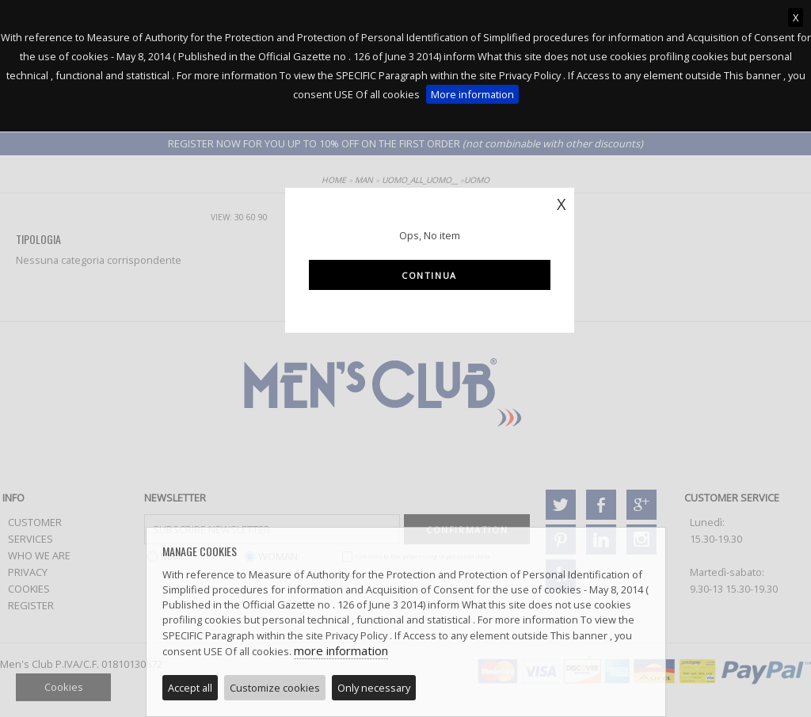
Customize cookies (275, 688)
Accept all (190, 688)
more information (341, 650)
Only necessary (373, 688)
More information (472, 94)
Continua (429, 275)
